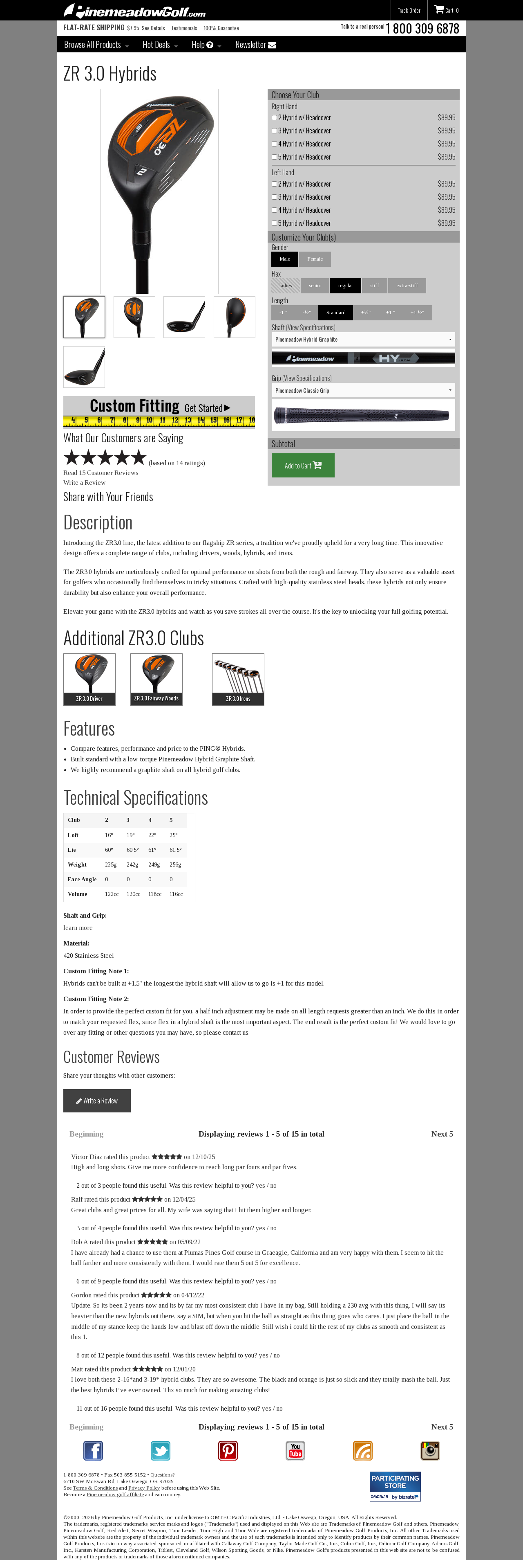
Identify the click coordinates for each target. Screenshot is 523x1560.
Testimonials (184, 28)
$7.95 (101, 28)
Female (315, 259)
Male (284, 259)
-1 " (283, 312)
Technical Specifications (135, 796)
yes (260, 1185)
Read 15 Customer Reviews (101, 472)
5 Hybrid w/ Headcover (301, 157)
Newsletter (255, 44)
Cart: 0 (446, 9)
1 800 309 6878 (423, 28)
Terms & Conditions (95, 1488)
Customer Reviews (111, 1056)
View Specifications (311, 327)
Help (202, 44)
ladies (285, 285)
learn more (78, 927)
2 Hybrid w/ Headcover (301, 117)
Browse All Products (92, 44)
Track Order (409, 10)
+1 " (390, 312)
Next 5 (442, 1134)
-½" (307, 312)
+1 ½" (417, 312)
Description (98, 521)
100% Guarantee (221, 28)
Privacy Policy (144, 1488)
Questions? (162, 1475)
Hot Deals (156, 44)
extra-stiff (407, 285)
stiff (374, 285)
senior (315, 285)
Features (89, 727)
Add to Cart (303, 465)
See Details (153, 28)
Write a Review (84, 482)
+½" (366, 312)
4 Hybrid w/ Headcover (301, 144)
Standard (336, 312)
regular (345, 285)
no (273, 1185)
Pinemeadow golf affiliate (115, 1494)
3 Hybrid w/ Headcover (301, 130)
